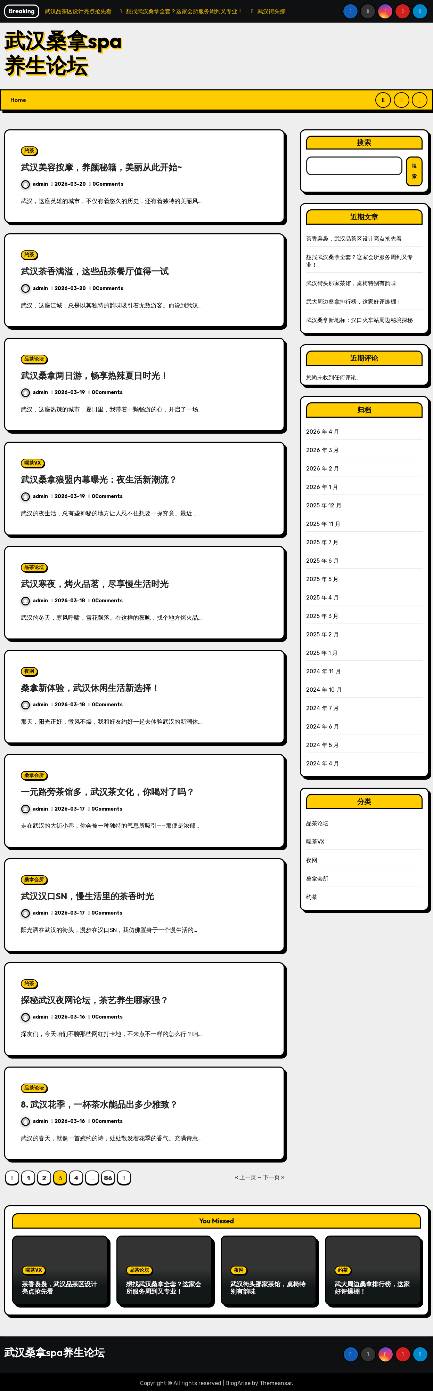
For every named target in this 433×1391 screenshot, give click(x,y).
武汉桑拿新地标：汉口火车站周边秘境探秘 (359, 320)
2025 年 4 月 (322, 597)
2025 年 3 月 (322, 616)
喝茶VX (32, 463)
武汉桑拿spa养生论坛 (63, 53)
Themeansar (276, 1380)
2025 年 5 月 (322, 579)
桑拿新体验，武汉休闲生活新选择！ (96, 687)
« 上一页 (245, 1177)
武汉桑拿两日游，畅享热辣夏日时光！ (100, 375)
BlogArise (238, 1380)
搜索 (364, 142)
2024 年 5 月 (322, 745)
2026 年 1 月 (322, 487)
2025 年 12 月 (324, 505)
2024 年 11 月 (323, 671)
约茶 (29, 151)
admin (34, 184)
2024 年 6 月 (323, 726)
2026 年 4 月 (323, 431)
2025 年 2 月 (322, 634)
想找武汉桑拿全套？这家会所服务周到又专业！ (163, 1288)
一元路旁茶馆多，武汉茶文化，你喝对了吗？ (115, 791)
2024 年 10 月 (324, 689)
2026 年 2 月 (323, 468)
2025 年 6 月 (322, 560)
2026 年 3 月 (322, 450)
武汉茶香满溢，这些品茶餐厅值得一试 (100, 271)
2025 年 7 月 (322, 542)
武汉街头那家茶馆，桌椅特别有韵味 (351, 283)
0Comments (107, 184)
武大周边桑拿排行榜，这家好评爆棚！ (354, 301)
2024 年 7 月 (322, 708)
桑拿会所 (34, 775)
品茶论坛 (34, 359)
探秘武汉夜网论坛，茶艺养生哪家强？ (100, 1000)
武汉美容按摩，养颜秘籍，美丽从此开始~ (108, 167)
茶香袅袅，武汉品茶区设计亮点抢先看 (354, 238)
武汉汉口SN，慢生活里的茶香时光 (93, 896)
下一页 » (274, 1177)
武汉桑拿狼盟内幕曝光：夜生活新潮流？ (105, 479)
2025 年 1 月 (322, 653)
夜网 (29, 671)
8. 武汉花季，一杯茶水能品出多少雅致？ (105, 1104)
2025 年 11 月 (323, 524)
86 (108, 1178)
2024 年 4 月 (323, 763)
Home (18, 99)
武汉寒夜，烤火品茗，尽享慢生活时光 (100, 583)
